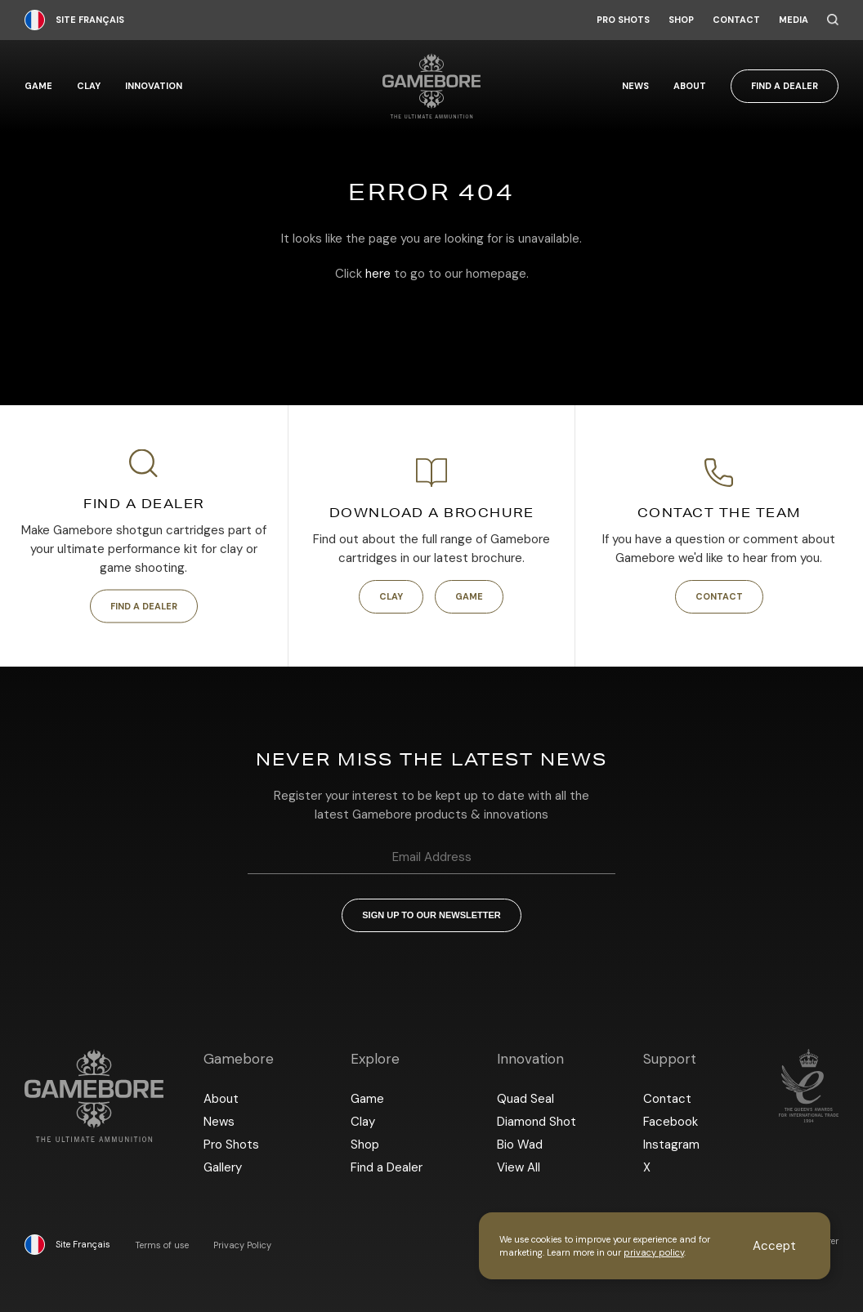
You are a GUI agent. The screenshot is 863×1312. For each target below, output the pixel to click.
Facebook (670, 1121)
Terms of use (162, 1245)
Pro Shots (623, 20)
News (635, 86)
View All (518, 1167)
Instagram (671, 1144)
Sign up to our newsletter (431, 915)
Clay (89, 86)
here (378, 274)
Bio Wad (520, 1144)
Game (38, 86)
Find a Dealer (784, 85)
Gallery (222, 1167)
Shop (681, 20)
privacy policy (654, 1252)
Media (793, 20)
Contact (736, 20)
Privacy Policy (242, 1245)
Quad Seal (525, 1099)
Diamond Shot (536, 1121)
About (689, 86)
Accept (774, 1246)
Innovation (153, 86)
